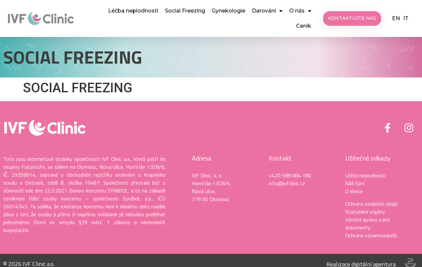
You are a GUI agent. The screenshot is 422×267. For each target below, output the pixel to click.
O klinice (354, 191)
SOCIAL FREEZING (72, 57)
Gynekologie (228, 11)
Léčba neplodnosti (133, 11)
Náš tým (354, 183)
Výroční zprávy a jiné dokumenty (367, 223)
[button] (352, 18)
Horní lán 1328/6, (211, 183)
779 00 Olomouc (210, 199)
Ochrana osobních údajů (371, 204)
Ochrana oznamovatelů (371, 235)
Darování (267, 11)
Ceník (303, 26)
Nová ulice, (204, 191)
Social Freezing (185, 11)
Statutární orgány (365, 212)
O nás (300, 11)
